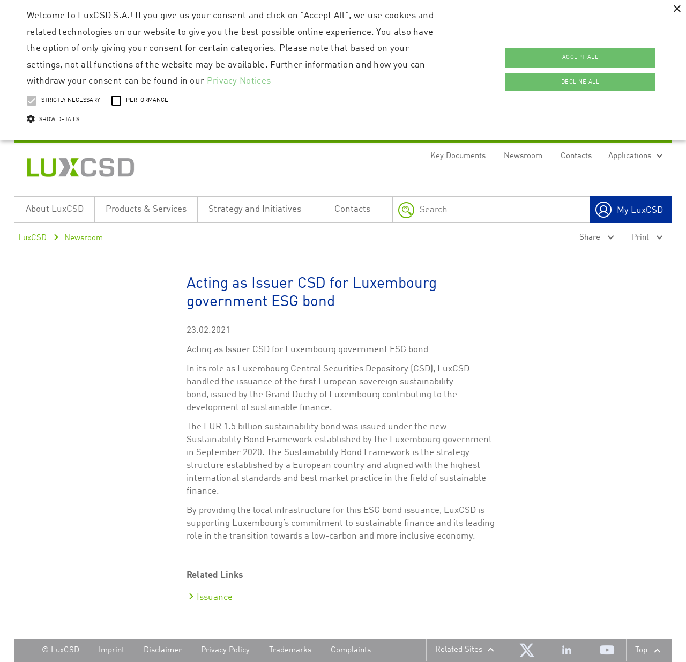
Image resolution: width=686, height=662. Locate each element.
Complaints (351, 650)
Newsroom (523, 156)
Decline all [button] (580, 82)
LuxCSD (32, 238)
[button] (232, 120)
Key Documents (458, 156)
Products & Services (146, 209)
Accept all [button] (580, 58)
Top (641, 650)
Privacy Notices (239, 81)
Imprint (111, 650)
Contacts (576, 156)
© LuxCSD (60, 650)
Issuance (215, 597)
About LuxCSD (55, 209)
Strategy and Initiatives (254, 209)
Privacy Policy (225, 650)
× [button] (677, 9)
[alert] (343, 70)
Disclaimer (163, 650)
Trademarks (290, 650)
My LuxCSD (640, 210)
